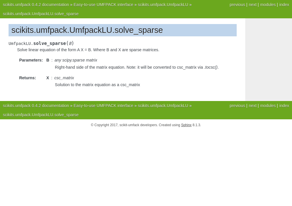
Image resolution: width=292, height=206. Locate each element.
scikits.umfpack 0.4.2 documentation (36, 4)
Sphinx (186, 125)
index (284, 4)
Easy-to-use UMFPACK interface (103, 4)
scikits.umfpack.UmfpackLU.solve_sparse (41, 13)
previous (237, 4)
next (252, 4)
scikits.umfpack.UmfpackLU (163, 4)
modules (267, 4)
